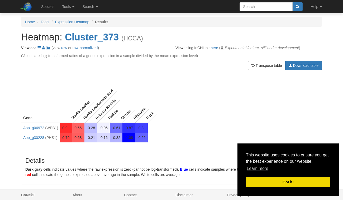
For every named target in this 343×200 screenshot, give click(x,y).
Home (30, 22)
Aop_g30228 (33, 138)
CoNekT (28, 195)
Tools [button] (68, 6)
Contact (130, 195)
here (214, 48)
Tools (45, 22)
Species (47, 6)
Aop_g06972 (33, 128)
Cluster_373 (92, 37)
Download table (303, 65)
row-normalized (85, 48)
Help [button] (316, 6)
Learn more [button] (257, 168)
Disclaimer (184, 195)
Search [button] (90, 6)
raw (64, 48)
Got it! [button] (288, 182)
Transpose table (266, 65)
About (77, 195)
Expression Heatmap (72, 22)
